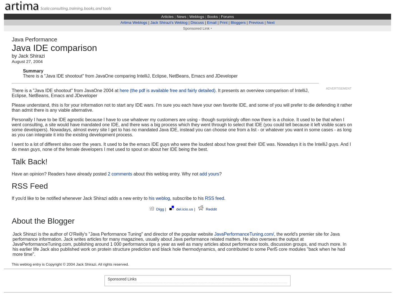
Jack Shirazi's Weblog (168, 22)
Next (271, 22)
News (181, 17)
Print (224, 22)
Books (212, 17)
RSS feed (214, 198)
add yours (209, 174)
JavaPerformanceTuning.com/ (244, 234)
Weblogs (196, 17)
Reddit (207, 209)
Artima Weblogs (133, 22)
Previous (256, 22)
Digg (157, 209)
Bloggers (238, 22)
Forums (227, 17)
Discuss (197, 22)
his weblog (159, 198)
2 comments (120, 174)
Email (212, 22)
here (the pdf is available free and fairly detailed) (168, 90)
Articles (167, 17)
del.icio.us (181, 209)
